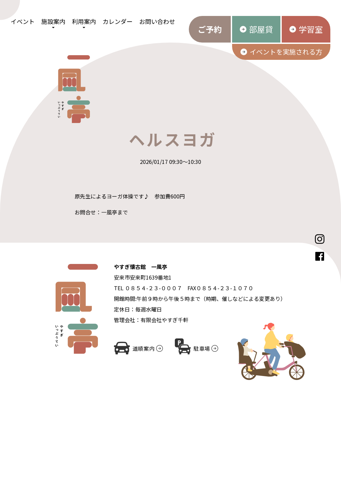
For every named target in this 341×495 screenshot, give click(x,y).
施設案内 (53, 21)
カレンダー (118, 21)
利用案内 (84, 21)
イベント (23, 21)
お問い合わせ (157, 21)
